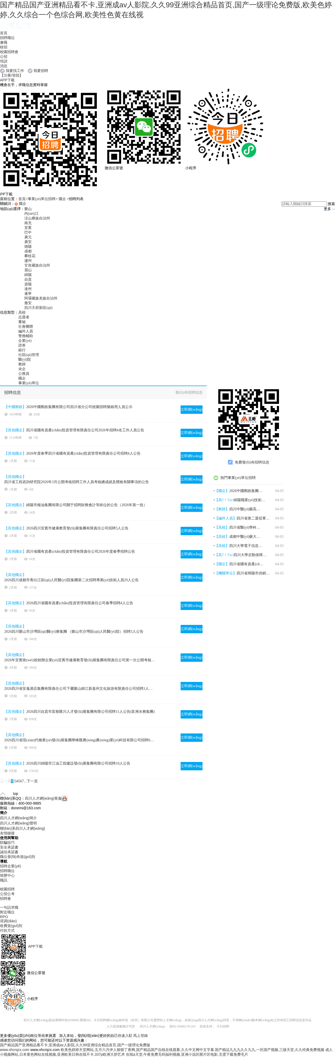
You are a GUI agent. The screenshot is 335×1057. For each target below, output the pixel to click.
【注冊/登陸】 (11, 75)
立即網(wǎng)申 (191, 411)
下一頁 (32, 781)
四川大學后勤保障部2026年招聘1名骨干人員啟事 (250, 555)
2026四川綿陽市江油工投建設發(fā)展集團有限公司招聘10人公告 (78, 763)
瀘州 (28, 261)
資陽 (28, 284)
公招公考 (7, 894)
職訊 (3, 880)
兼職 (3, 42)
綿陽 (28, 275)
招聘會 (5, 898)
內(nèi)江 (31, 214)
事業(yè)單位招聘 (42, 199)
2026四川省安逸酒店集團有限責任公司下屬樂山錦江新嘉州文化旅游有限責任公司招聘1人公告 (79, 689)
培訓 (3, 61)
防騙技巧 (7, 842)
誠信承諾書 (9, 852)
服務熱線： (9, 803)
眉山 (28, 270)
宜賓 (28, 228)
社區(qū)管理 (28, 355)
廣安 (28, 242)
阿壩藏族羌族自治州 (40, 298)
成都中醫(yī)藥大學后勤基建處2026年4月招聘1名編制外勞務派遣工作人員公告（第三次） (246, 537)
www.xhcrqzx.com (14, 1050)
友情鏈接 (7, 833)
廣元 (28, 237)
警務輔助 (25, 336)
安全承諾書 (9, 847)
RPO (4, 917)
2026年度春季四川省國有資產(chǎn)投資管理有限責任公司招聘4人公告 (83, 453)
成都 (28, 251)
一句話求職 (9, 907)
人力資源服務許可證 (121, 1026)
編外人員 (25, 331)
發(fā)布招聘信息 (189, 392)
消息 (3, 66)
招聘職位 (7, 38)
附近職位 (7, 912)
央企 (22, 369)
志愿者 (23, 317)
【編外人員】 (226, 518)
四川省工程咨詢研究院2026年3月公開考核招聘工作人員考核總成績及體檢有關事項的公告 (76, 482)
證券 (22, 345)
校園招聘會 (9, 52)
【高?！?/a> (224, 500)
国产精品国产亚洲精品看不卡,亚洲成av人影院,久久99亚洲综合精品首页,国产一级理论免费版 (75, 1045)
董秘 (22, 322)
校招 (3, 47)
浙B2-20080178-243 (182, 1026)
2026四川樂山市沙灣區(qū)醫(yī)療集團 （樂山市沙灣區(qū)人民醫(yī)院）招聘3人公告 (73, 632)
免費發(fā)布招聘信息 (248, 462)
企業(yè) (25, 341)
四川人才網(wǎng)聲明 (18, 823)
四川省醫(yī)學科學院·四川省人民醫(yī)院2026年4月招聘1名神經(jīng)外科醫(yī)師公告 (246, 527)
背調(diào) (8, 921)
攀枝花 (29, 256)
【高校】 (222, 527)
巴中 (28, 232)
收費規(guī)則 (11, 926)
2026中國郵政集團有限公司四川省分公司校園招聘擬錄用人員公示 (79, 407)
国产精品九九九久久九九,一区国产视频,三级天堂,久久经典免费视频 (269, 1050)
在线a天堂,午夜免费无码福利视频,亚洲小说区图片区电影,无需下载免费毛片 (187, 1054)
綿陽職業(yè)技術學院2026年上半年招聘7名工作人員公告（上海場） (250, 500)
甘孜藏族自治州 (37, 265)
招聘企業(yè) (10, 866)
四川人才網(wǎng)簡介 (18, 818)
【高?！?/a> (224, 555)
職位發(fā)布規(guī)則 (17, 857)
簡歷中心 (7, 875)
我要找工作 (15, 71)
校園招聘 (7, 889)
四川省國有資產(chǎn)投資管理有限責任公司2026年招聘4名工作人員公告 (85, 430)
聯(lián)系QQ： (12, 798)
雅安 (28, 303)
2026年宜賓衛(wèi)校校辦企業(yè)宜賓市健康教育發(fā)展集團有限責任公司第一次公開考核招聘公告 (79, 660)
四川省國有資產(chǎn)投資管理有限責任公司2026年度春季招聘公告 (80, 551)
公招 (3, 56)
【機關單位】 (226, 573)
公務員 (23, 374)
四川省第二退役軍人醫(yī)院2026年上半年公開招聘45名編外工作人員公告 (254, 518)
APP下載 (7, 80)
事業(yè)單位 (28, 383)
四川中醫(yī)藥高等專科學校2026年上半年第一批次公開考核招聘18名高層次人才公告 (246, 509)
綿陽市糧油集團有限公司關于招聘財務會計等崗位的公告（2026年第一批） (86, 505)
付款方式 (7, 930)
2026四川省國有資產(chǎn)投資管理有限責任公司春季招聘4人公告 (79, 603)
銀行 (22, 350)
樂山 (28, 209)
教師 (22, 364)
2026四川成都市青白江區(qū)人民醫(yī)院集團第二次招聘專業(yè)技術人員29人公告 (71, 580)
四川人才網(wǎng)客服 (46, 798)
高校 (22, 312)
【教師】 (222, 509)
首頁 (3, 33)
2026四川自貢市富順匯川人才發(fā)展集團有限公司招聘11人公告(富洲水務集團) (90, 712)
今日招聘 (223, 1026)
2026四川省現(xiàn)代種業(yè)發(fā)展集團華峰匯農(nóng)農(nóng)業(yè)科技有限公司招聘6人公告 (79, 740)
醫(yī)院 (24, 359)
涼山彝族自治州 (37, 218)
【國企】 (222, 491)
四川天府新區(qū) (38, 308)
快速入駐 (125, 1035)
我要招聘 (41, 71)
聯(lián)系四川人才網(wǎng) (22, 828)
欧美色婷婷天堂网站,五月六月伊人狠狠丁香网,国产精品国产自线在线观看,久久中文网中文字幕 (137, 1050)
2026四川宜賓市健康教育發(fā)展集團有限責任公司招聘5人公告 (77, 528)
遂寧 (28, 294)
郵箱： (5, 808)
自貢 (28, 279)
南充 (28, 223)
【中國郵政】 (15, 407)
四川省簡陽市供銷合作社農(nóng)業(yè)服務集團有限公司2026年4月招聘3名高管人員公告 (254, 573)
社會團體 (25, 327)
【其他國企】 (15, 430)
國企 (62, 199)
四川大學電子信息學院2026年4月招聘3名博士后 (246, 546)
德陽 (28, 246)
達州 (28, 289)
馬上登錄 (140, 1035)
